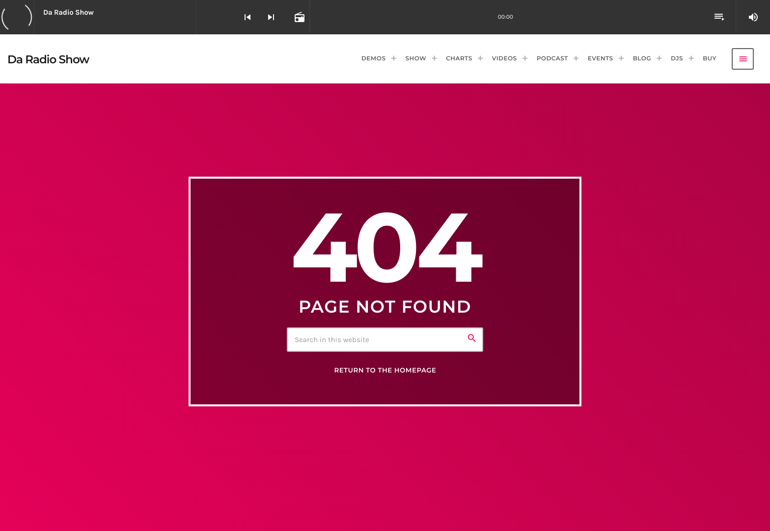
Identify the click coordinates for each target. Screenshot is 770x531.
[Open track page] (298, 17)
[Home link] (48, 58)
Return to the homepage (385, 370)
